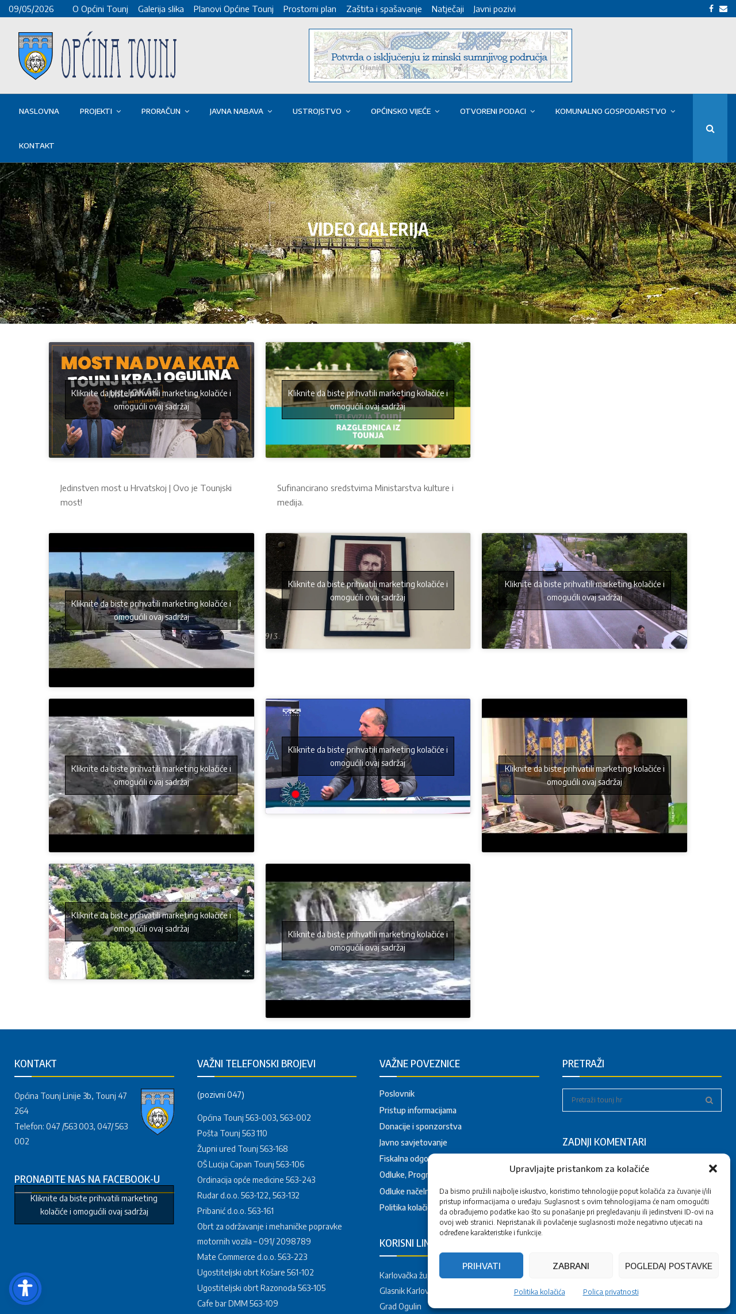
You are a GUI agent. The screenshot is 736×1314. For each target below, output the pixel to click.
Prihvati (481, 1266)
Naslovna (39, 111)
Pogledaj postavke (668, 1266)
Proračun (161, 111)
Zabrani (571, 1266)
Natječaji (448, 8)
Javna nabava (236, 111)
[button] (713, 1168)
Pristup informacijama (418, 1110)
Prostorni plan (309, 8)
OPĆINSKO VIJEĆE (401, 111)
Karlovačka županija (413, 1275)
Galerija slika (161, 8)
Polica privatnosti (611, 1292)
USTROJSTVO (317, 111)
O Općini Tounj (100, 8)
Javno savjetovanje (413, 1142)
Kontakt (37, 145)
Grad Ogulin (400, 1306)
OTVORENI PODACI (493, 111)
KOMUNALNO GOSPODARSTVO (610, 111)
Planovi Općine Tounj (234, 8)
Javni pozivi (495, 8)
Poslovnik (397, 1093)
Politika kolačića (539, 1292)
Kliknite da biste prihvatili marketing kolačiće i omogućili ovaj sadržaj (151, 399)
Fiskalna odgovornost (418, 1158)
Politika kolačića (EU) (416, 1207)
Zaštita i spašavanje (384, 8)
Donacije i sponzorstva (420, 1126)
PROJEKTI (96, 111)
